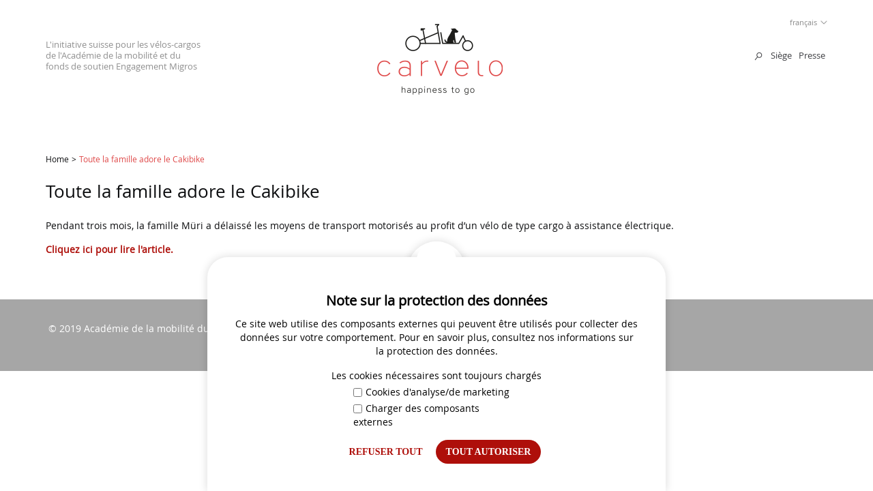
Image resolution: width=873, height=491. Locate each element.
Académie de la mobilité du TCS (156, 328)
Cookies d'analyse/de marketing (431, 391)
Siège (781, 55)
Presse (812, 55)
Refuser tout (386, 452)
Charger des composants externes (416, 415)
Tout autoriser (488, 452)
